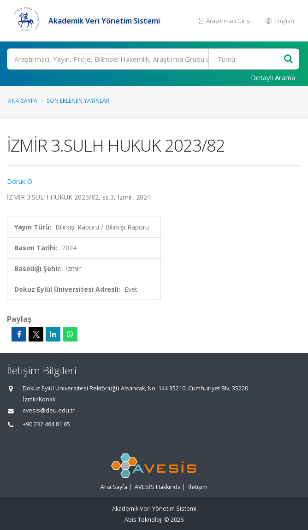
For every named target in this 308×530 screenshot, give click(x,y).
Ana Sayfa (22, 100)
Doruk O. (20, 181)
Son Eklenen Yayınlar (78, 100)
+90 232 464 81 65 (46, 424)
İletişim (197, 487)
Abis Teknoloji (143, 520)
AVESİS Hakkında (158, 487)
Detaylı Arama (273, 77)
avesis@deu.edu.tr (49, 410)
